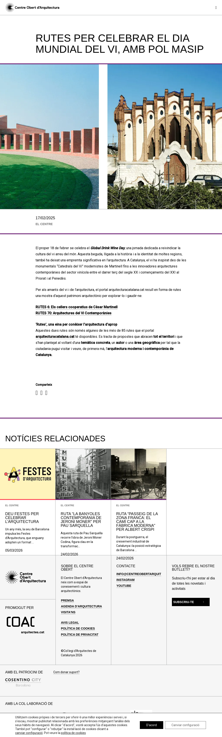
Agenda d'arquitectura (81, 606)
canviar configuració (29, 733)
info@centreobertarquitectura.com (149, 574)
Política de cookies (78, 628)
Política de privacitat (79, 634)
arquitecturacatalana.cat (55, 337)
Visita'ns (68, 612)
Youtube (123, 585)
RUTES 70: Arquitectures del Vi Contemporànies (73, 313)
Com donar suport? (66, 672)
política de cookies (73, 733)
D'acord (151, 725)
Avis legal (70, 622)
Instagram (125, 580)
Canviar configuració (185, 725)
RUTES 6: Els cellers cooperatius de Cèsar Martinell (77, 307)
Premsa (67, 600)
